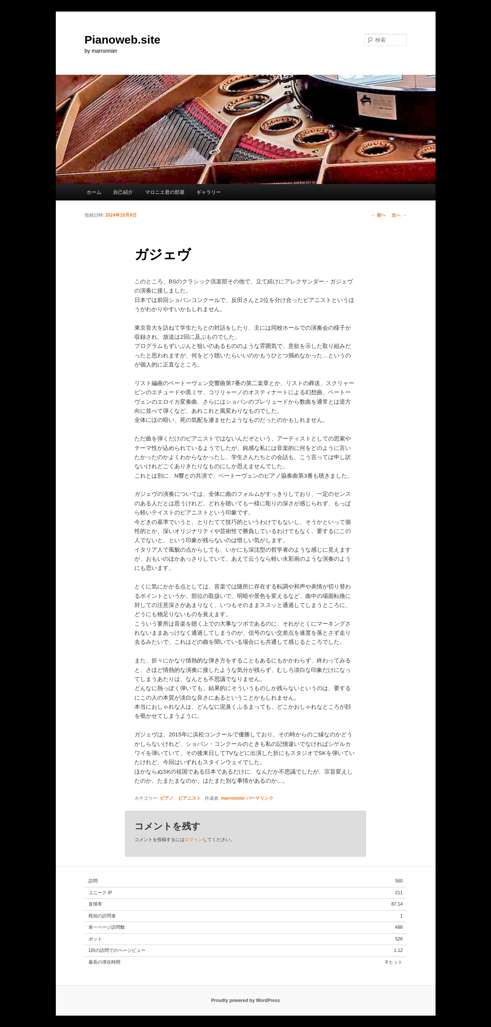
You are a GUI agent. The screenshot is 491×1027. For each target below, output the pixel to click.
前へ (378, 215)
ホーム (94, 192)
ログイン (194, 839)
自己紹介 (123, 192)
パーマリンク (259, 798)
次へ (399, 215)
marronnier (233, 798)
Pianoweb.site (123, 39)
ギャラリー (208, 192)
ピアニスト (189, 798)
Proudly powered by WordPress (245, 1000)
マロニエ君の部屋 (165, 192)
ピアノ (167, 798)
